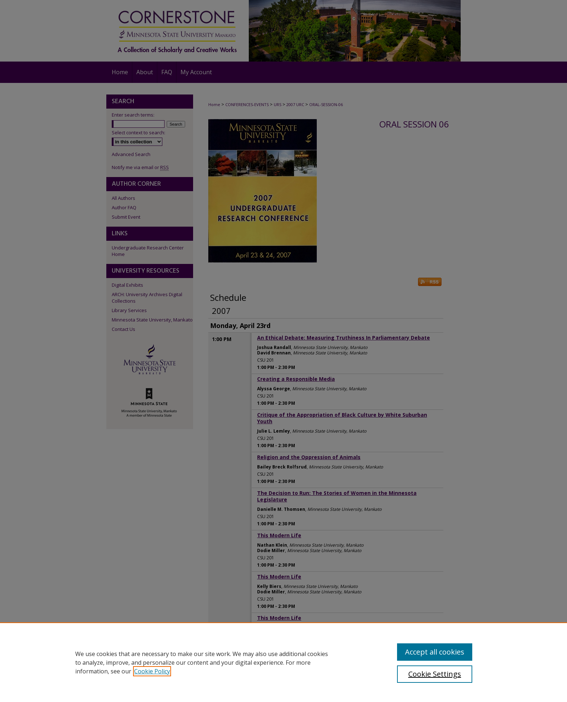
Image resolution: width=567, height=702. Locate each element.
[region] (283, 662)
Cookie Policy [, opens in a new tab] (152, 671)
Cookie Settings (434, 674)
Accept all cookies (434, 652)
